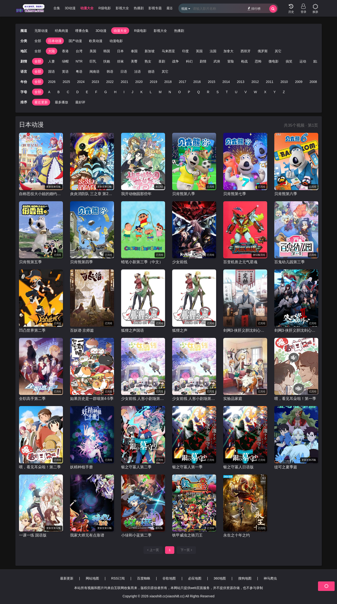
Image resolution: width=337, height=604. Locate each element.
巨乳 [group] (93, 61)
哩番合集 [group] (62, 8)
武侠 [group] (217, 61)
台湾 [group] (79, 51)
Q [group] (198, 92)
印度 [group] (185, 51)
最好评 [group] (80, 102)
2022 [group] (110, 82)
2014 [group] (226, 82)
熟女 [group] (148, 61)
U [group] (236, 92)
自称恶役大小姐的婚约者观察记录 (41, 194)
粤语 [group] (79, 71)
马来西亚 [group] (168, 51)
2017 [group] (182, 82)
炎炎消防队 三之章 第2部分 (92, 194)
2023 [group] (95, 82)
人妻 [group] (51, 61)
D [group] (77, 92)
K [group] (141, 92)
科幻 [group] (189, 61)
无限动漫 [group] (41, 31)
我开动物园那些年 (136, 194)
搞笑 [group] (289, 61)
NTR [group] (79, 61)
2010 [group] (284, 82)
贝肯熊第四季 (81, 262)
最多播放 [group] (61, 102)
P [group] (189, 92)
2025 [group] (66, 82)
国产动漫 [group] (75, 41)
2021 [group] (124, 82)
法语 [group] (137, 71)
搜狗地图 (245, 578)
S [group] (217, 92)
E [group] (87, 92)
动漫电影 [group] (116, 41)
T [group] (227, 92)
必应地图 (194, 578)
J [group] (132, 92)
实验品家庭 (232, 399)
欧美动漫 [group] (95, 41)
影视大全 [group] (131, 8)
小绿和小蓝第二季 (136, 535)
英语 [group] (65, 71)
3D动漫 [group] (79, 8)
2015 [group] (211, 82)
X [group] (265, 92)
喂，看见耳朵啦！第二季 (40, 467)
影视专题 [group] (164, 8)
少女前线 (179, 262)
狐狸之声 (179, 330)
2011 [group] (269, 82)
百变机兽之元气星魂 (240, 262)
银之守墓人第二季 (136, 467)
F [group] (96, 92)
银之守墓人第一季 (187, 467)
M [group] (160, 92)
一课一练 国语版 (33, 535)
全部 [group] (37, 41)
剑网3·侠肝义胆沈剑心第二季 (296, 330)
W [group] (255, 92)
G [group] (105, 92)
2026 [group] (52, 82)
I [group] (123, 92)
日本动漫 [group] (55, 41)
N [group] (170, 92)
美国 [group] (93, 51)
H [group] (115, 92)
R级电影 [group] (113, 8)
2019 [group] (153, 82)
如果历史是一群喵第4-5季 (92, 399)
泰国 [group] (134, 51)
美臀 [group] (134, 61)
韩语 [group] (110, 71)
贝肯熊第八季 (183, 194)
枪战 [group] (244, 61)
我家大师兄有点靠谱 (87, 535)
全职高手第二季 (32, 399)
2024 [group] (81, 82)
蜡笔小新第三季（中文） (142, 262)
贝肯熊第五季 (30, 262)
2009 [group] (298, 82)
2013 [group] (240, 82)
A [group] (49, 92)
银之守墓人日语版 (238, 467)
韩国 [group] (106, 51)
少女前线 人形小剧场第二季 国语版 (143, 399)
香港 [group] (65, 51)
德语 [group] (151, 71)
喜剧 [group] (161, 61)
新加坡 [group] (150, 51)
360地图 (220, 578)
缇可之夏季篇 (285, 467)
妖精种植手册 (81, 467)
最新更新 (66, 578)
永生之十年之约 (236, 535)
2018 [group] (168, 82)
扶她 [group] (106, 61)
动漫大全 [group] (96, 8)
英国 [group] (199, 51)
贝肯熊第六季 (285, 194)
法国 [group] (213, 51)
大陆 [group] (51, 51)
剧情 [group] (203, 61)
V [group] (245, 92)
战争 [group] (175, 61)
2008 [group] (313, 82)
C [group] (68, 92)
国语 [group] (51, 71)
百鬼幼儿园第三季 (289, 262)
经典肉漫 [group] (61, 31)
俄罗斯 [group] (263, 51)
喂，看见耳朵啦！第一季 (295, 399)
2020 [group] (138, 82)
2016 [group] (197, 82)
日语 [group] (123, 71)
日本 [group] (120, 51)
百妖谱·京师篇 (82, 330)
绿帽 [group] (65, 61)
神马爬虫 (270, 578)
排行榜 (254, 8)
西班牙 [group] (246, 51)
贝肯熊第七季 (234, 194)
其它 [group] (278, 51)
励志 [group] (316, 61)
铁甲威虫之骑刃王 (187, 535)
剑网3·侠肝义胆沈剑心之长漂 (245, 330)
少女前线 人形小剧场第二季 (194, 399)
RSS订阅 (118, 578)
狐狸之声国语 (132, 330)
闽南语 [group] (95, 71)
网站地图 (92, 578)
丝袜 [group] (120, 61)
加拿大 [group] (228, 51)
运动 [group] (302, 61)
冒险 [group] (230, 61)
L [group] (151, 92)
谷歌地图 (169, 578)
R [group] (208, 92)
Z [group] (284, 92)
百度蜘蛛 (143, 578)
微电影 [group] (274, 61)
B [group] (58, 92)
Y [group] (274, 92)
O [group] (179, 92)
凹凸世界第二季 (32, 330)
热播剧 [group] (148, 8)
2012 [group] (255, 82)
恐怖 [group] (258, 61)
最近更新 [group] (41, 102)
